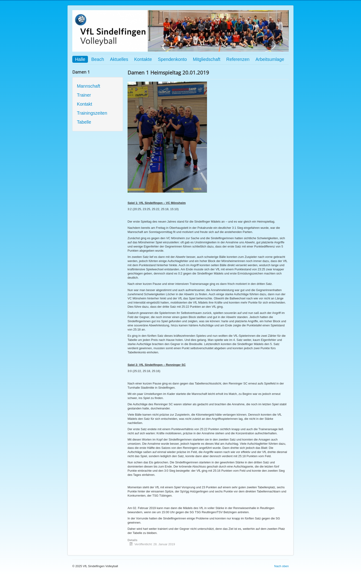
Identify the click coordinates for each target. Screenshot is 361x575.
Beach (97, 59)
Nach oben (281, 566)
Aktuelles (119, 59)
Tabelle (84, 122)
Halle (80, 59)
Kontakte (143, 59)
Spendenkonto (172, 59)
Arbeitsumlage (270, 59)
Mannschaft (88, 86)
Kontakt (84, 104)
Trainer (84, 95)
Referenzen (238, 59)
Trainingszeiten (92, 113)
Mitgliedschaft (206, 59)
